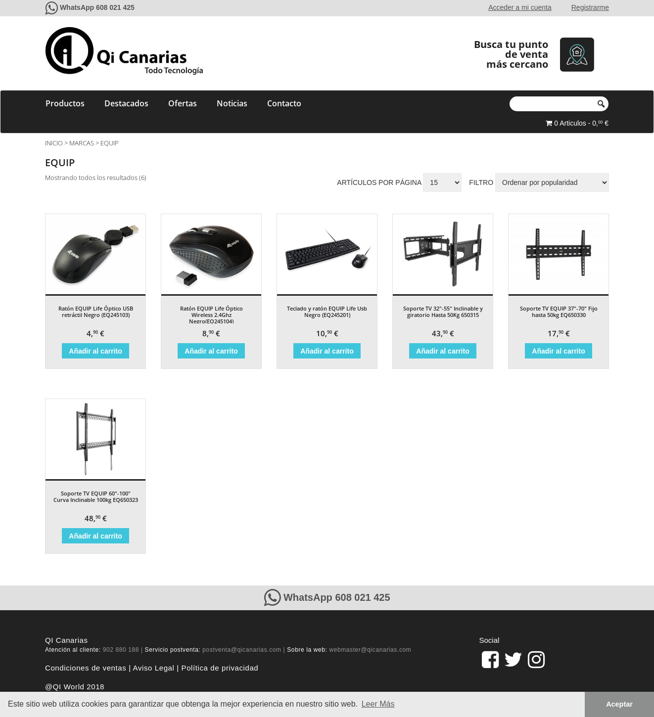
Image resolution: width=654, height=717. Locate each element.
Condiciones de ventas (85, 668)
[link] (490, 660)
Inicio (54, 142)
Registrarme (590, 7)
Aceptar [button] (619, 704)
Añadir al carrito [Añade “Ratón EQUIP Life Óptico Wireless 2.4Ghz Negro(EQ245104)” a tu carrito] (211, 351)
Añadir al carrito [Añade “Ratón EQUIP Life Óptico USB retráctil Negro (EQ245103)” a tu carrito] (95, 351)
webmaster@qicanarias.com (370, 649)
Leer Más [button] (378, 704)
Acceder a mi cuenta (520, 7)
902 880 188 (121, 649)
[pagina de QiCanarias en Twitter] (513, 660)
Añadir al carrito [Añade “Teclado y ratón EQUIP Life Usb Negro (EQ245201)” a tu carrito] (326, 351)
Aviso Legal (154, 668)
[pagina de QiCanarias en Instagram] (536, 660)
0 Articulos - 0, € (577, 123)
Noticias (232, 103)
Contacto (284, 103)
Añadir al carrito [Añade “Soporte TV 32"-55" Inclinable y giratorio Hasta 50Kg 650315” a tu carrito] (442, 351)
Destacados (126, 103)
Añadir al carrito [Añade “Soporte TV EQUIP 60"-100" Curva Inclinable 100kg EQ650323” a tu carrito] (95, 536)
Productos (65, 103)
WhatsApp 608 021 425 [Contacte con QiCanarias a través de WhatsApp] (97, 7)
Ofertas (182, 103)
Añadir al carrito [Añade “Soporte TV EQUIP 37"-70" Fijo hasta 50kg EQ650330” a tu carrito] (558, 351)
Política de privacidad (220, 668)
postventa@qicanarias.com (241, 649)
